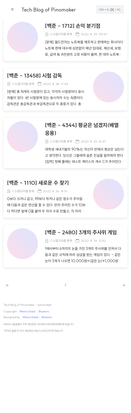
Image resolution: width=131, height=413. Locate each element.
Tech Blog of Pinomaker (48, 9)
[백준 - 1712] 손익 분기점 (72, 25)
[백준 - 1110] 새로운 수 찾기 (38, 182)
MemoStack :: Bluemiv (34, 311)
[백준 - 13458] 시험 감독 (34, 75)
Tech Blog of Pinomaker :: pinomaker (28, 304)
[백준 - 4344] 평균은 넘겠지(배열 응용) (82, 129)
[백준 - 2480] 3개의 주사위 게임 (81, 232)
